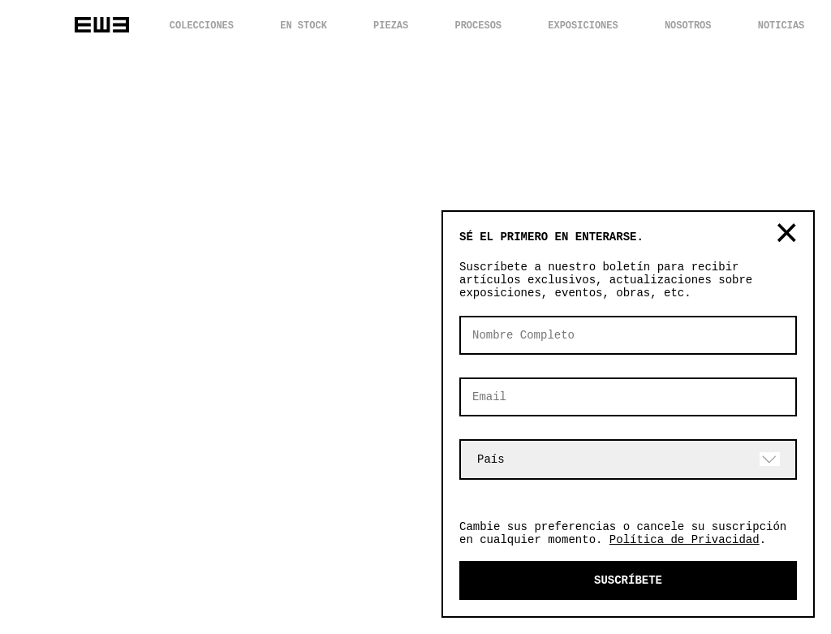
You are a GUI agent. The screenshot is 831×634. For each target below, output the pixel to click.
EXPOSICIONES (583, 26)
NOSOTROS (688, 26)
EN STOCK (303, 26)
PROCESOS (478, 26)
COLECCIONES (202, 26)
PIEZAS (390, 26)
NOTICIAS (781, 26)
